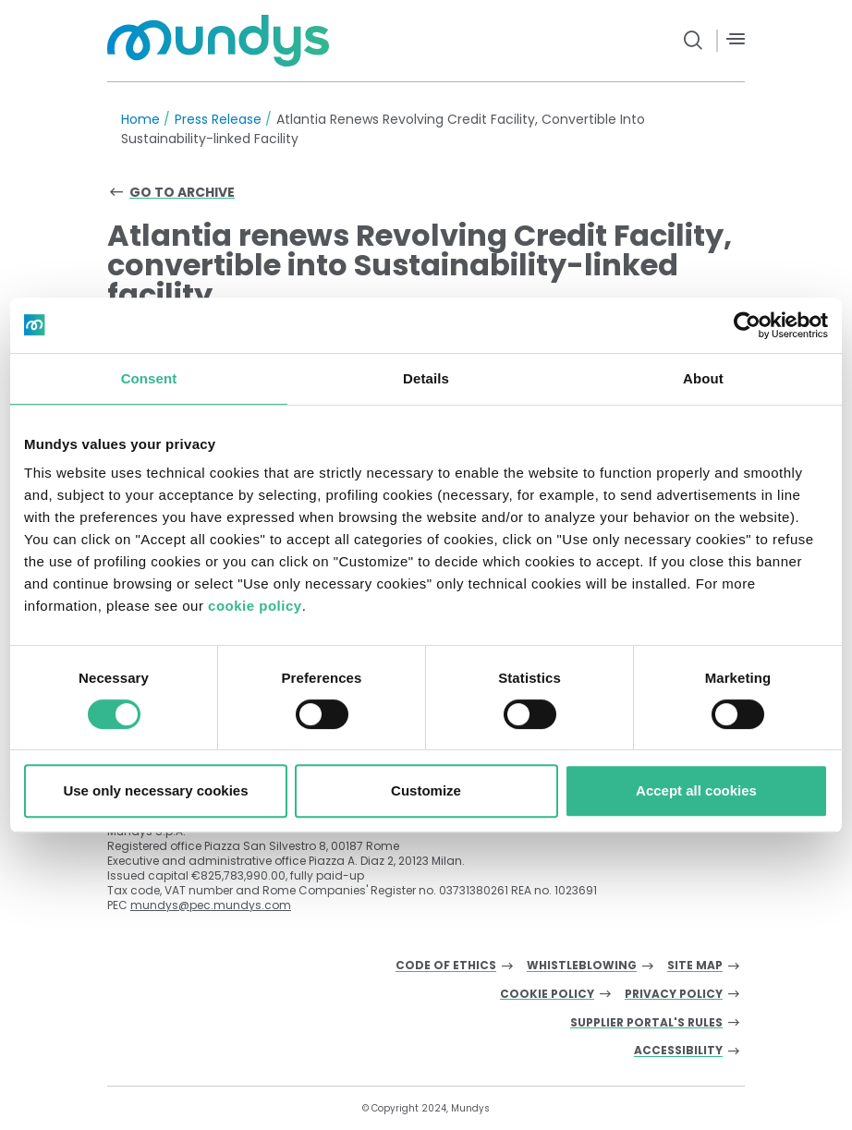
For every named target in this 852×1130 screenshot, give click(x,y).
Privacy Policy (674, 995)
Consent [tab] (149, 378)
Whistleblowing (582, 966)
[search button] (693, 41)
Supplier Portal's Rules (646, 1023)
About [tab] (703, 378)
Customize (426, 790)
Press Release (218, 119)
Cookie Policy (547, 995)
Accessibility (678, 1051)
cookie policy (255, 606)
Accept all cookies (696, 790)
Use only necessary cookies (155, 790)
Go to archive (182, 192)
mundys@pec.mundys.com (210, 905)
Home (140, 119)
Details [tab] (426, 378)
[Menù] (735, 39)
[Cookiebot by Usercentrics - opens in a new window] (747, 325)
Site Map (695, 966)
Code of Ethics (446, 966)
